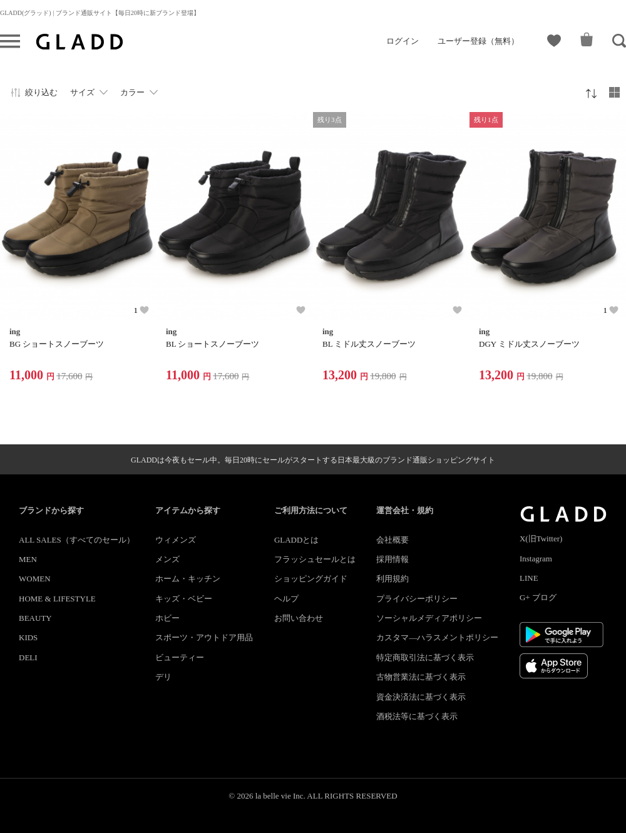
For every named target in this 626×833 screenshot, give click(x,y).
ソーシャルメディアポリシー (429, 618)
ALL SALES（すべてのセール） (77, 539)
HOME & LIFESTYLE (57, 598)
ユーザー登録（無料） (478, 41)
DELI (28, 657)
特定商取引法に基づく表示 (425, 657)
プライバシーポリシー (417, 598)
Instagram (536, 558)
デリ (163, 677)
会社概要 (392, 539)
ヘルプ (286, 598)
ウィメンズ (175, 539)
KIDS (28, 637)
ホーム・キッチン (187, 578)
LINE (529, 578)
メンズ (167, 559)
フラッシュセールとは (315, 559)
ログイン (402, 41)
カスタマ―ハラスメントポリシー (437, 637)
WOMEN (35, 578)
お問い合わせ (298, 618)
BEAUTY (35, 618)
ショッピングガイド (310, 578)
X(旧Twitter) (541, 538)
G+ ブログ (538, 597)
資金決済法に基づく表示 (421, 697)
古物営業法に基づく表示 (421, 677)
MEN (28, 559)
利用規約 (392, 578)
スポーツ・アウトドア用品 (204, 637)
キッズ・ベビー (183, 598)
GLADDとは (296, 539)
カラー (132, 92)
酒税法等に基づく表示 (417, 716)
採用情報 (392, 559)
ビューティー (179, 657)
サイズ (82, 92)
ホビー (167, 618)
